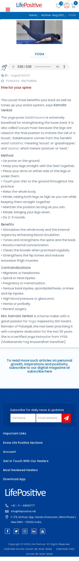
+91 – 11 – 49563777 (23, 505)
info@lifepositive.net (23, 511)
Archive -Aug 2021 (52, 15)
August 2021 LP (20, 75)
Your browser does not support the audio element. (39, 67)
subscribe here (39, 371)
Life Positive (29, 81)
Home (33, 15)
